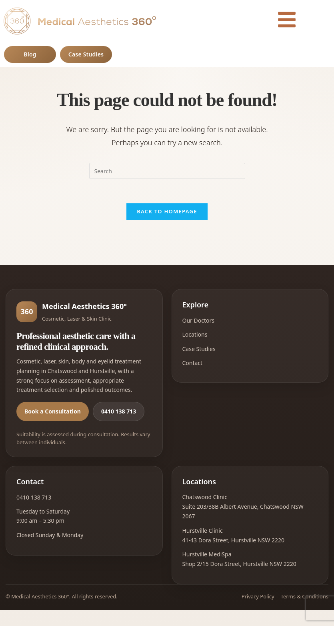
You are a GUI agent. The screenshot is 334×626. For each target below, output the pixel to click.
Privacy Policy (258, 596)
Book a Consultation (52, 411)
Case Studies (86, 54)
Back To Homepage (167, 211)
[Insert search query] (167, 171)
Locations (195, 334)
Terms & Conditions (304, 596)
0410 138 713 (118, 411)
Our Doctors (198, 320)
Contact (192, 363)
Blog (30, 54)
